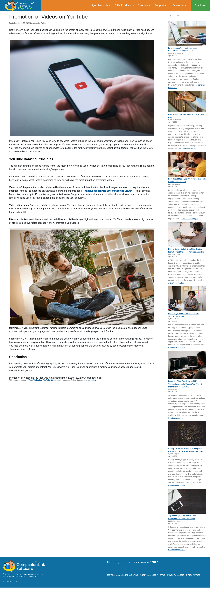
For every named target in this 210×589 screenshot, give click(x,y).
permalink (92, 380)
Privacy (171, 575)
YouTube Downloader (51, 380)
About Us (144, 575)
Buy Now (200, 5)
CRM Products (124, 5)
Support (160, 5)
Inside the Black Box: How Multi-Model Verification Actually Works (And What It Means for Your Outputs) (185, 384)
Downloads (179, 5)
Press (197, 575)
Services (144, 5)
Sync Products (100, 5)
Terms (161, 575)
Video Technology (35, 380)
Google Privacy (184, 575)
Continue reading (187, 148)
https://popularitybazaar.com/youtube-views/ (108, 190)
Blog (154, 575)
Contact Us (113, 575)
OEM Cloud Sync (129, 575)
